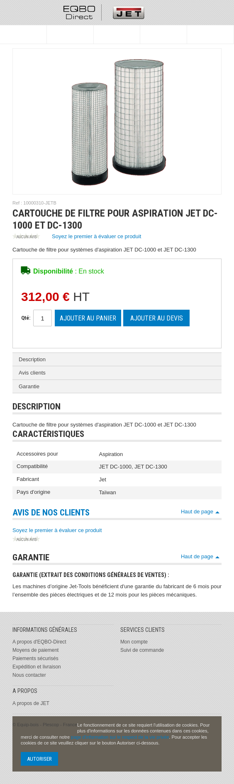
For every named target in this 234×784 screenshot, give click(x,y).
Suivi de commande (142, 650)
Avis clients (32, 373)
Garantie (29, 386)
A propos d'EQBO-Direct (39, 642)
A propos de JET (30, 703)
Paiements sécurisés (35, 658)
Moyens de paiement (35, 650)
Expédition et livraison (36, 667)
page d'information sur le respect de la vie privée (120, 737)
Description (32, 359)
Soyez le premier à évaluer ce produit (76, 237)
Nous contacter (29, 675)
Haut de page (197, 511)
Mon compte (134, 642)
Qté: (25, 318)
